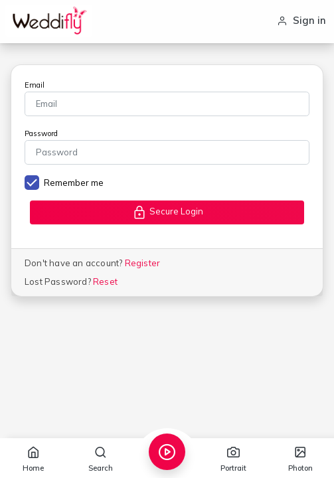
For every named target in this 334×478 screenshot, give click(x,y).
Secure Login (167, 212)
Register (143, 263)
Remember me (74, 182)
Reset (105, 281)
